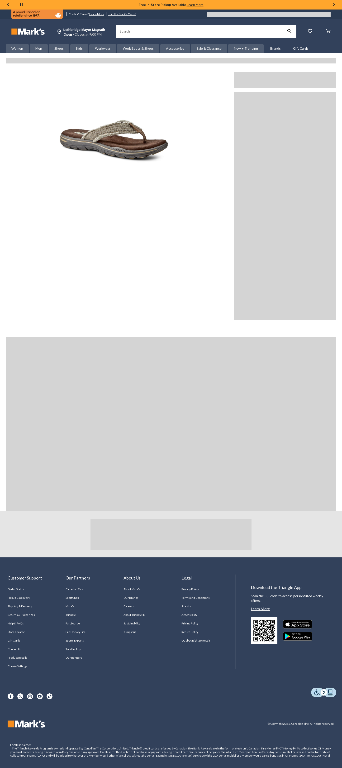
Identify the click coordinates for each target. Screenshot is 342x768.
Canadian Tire (74, 589)
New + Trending (246, 48)
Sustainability (132, 623)
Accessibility (189, 615)
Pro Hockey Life (76, 632)
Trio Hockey (73, 649)
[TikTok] (49, 696)
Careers (129, 606)
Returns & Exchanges (21, 615)
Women (17, 48)
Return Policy (190, 632)
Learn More (195, 5)
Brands (275, 48)
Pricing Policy (190, 623)
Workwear (102, 48)
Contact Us (15, 649)
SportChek (72, 597)
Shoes (59, 48)
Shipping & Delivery (20, 606)
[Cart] (328, 31)
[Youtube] (40, 696)
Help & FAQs (16, 623)
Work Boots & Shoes (138, 48)
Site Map (186, 606)
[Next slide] (334, 5)
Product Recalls (18, 657)
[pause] (21, 5)
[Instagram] (30, 696)
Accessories (175, 48)
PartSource (73, 623)
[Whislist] (310, 31)
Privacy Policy (190, 589)
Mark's (70, 606)
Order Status (16, 589)
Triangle (71, 615)
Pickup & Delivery (19, 597)
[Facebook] (11, 696)
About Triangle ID (134, 615)
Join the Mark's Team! (122, 14)
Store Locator (16, 632)
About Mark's (132, 589)
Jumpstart (130, 632)
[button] (289, 31)
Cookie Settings (17, 666)
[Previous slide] (8, 5)
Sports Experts (75, 640)
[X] (20, 696)
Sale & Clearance (209, 48)
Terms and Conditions (195, 597)
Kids (79, 48)
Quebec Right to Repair (195, 640)
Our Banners (74, 657)
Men (38, 48)
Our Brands (131, 597)
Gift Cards (301, 48)
